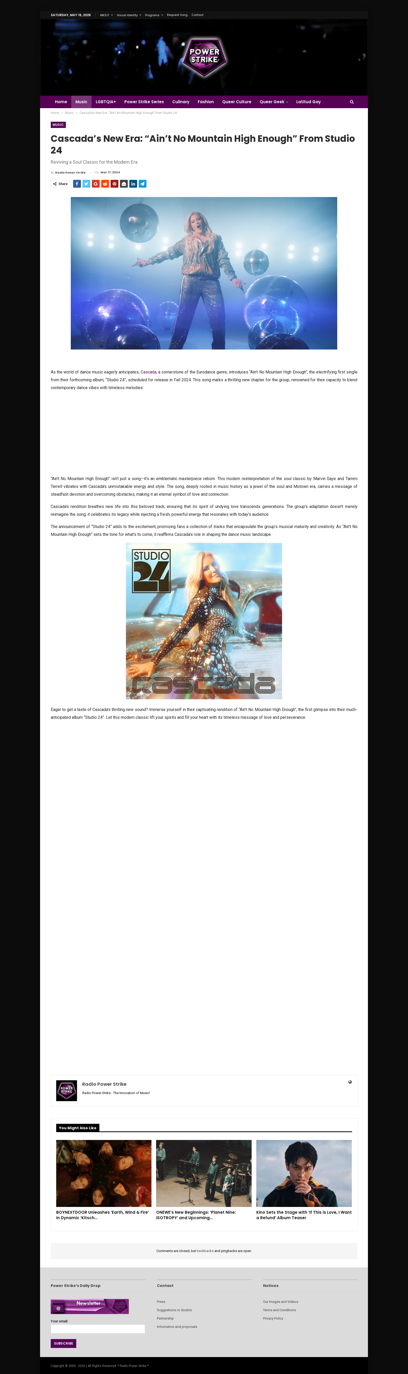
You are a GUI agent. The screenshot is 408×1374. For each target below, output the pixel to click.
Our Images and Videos (280, 1302)
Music (82, 102)
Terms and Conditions (279, 1310)
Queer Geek (277, 102)
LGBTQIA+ (107, 102)
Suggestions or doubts (174, 1310)
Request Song (177, 15)
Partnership (165, 1318)
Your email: (98, 1325)
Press (161, 1302)
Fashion (210, 102)
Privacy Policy (273, 1318)
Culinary (184, 102)
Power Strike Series (146, 102)
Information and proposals (177, 1327)
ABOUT (104, 15)
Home (61, 102)
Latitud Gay (315, 102)
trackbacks (205, 1251)
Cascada (148, 372)
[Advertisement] (204, 432)
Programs (152, 15)
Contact (197, 15)
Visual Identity (127, 15)
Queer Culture (241, 102)
